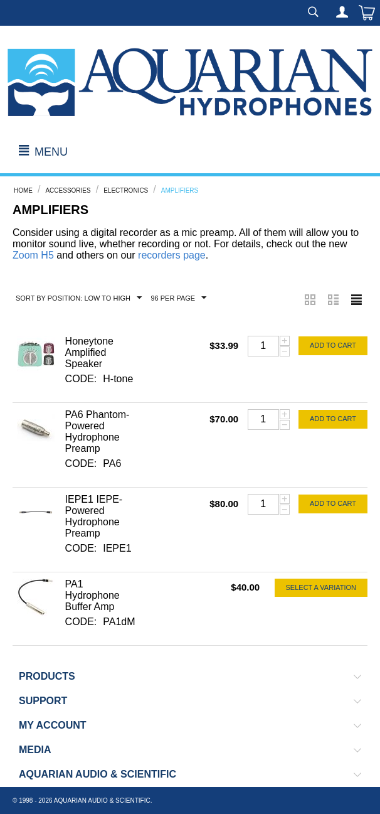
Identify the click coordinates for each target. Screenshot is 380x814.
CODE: (81, 378)
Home (23, 190)
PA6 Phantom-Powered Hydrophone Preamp (97, 431)
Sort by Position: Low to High (79, 298)
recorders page (172, 255)
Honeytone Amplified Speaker (89, 352)
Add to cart (333, 345)
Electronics (125, 190)
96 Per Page (178, 298)
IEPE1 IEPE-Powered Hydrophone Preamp (94, 516)
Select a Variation (321, 587)
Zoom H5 (33, 255)
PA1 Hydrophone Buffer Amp (92, 595)
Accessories (67, 190)
